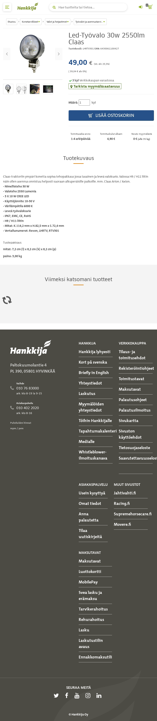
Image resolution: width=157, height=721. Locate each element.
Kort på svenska (93, 362)
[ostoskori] (150, 7)
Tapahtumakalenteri (98, 431)
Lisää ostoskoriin (111, 115)
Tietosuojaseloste (134, 447)
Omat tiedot (90, 503)
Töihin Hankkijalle (95, 420)
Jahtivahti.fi (125, 493)
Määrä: (73, 102)
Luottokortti (90, 571)
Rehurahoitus (91, 619)
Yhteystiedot (90, 383)
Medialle (86, 441)
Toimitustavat (131, 378)
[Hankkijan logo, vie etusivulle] (28, 6)
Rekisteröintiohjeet (136, 368)
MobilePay (88, 582)
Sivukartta (128, 420)
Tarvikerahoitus (93, 609)
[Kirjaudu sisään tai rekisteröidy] (140, 7)
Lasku (84, 630)
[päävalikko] (7, 7)
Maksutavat (130, 389)
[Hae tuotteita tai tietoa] (88, 7)
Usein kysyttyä (92, 493)
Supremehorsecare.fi (133, 514)
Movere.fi (122, 524)
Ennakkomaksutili (95, 657)
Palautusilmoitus (134, 410)
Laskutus (87, 393)
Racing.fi (122, 503)
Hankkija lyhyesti (94, 351)
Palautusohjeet (133, 399)
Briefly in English (94, 372)
